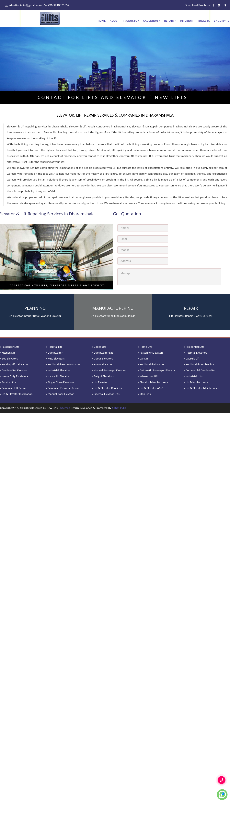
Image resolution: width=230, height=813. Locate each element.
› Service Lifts (8, 382)
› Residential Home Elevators (63, 364)
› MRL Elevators (55, 358)
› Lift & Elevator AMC (150, 388)
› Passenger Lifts (9, 346)
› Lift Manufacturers (196, 382)
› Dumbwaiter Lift (102, 352)
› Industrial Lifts (193, 376)
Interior (186, 20)
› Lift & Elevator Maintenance (201, 388)
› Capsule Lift (192, 358)
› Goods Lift (99, 346)
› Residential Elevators (151, 364)
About (114, 20)
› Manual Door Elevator (60, 394)
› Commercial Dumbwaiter (199, 370)
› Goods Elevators (102, 358)
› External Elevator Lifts (106, 394)
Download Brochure (197, 5)
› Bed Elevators (9, 358)
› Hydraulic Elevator (57, 376)
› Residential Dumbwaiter (199, 364)
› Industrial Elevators (58, 370)
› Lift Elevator (100, 382)
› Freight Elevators (103, 376)
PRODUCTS (130, 20)
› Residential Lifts (194, 346)
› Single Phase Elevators (60, 382)
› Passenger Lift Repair (13, 388)
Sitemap (65, 408)
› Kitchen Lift (7, 352)
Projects (203, 20)
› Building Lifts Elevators (14, 364)
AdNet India (119, 408)
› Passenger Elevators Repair (63, 388)
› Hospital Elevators (195, 352)
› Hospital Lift (54, 346)
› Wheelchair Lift (148, 376)
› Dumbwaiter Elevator (13, 370)
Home (102, 20)
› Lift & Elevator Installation (16, 394)
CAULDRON (150, 20)
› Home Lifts (145, 346)
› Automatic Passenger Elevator (156, 370)
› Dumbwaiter (54, 352)
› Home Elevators (102, 364)
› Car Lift (143, 358)
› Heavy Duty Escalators (14, 376)
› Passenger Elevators (150, 352)
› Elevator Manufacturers (153, 382)
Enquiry (220, 20)
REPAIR (169, 20)
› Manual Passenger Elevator (109, 370)
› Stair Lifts (144, 394)
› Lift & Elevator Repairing (107, 388)
